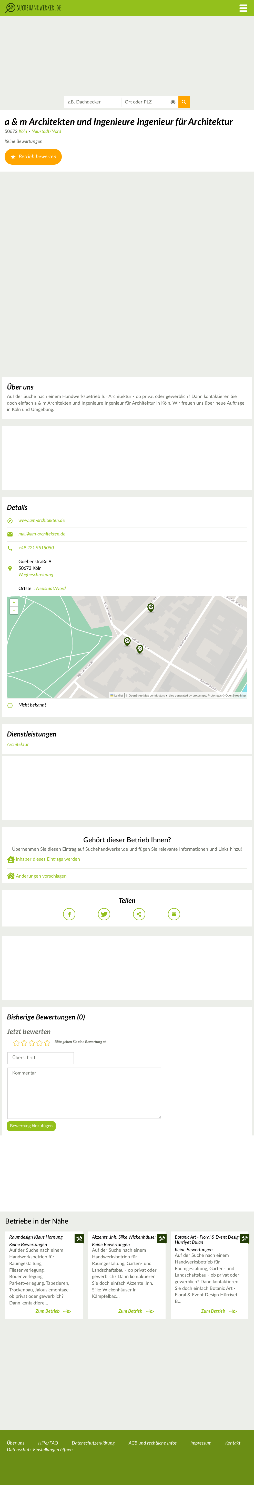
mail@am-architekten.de (41, 534)
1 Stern (16, 1043)
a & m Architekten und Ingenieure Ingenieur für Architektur (119, 122)
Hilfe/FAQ (48, 1443)
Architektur (18, 744)
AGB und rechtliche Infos (153, 1443)
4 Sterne (39, 1043)
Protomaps (215, 695)
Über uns (15, 1443)
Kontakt (232, 1443)
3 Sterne (32, 1043)
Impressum (200, 1443)
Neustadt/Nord (46, 131)
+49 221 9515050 (36, 548)
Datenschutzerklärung (93, 1443)
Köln (23, 131)
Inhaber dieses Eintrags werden (48, 859)
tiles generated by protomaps (187, 695)
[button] (150, 608)
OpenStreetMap (236, 695)
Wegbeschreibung (35, 575)
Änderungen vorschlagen (41, 876)
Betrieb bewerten (33, 156)
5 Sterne (47, 1043)
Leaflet (116, 695)
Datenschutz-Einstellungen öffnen (40, 1450)
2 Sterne (24, 1043)
